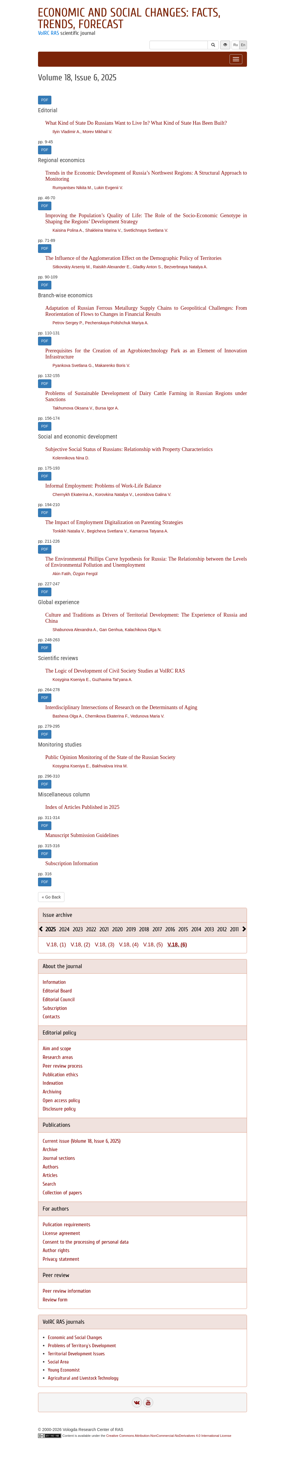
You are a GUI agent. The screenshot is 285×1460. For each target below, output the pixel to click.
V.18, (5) (153, 945)
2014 (196, 929)
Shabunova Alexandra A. (75, 629)
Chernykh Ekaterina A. (73, 494)
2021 (104, 929)
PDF (44, 100)
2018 (144, 929)
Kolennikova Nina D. (71, 458)
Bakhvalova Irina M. (110, 766)
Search (49, 1184)
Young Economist (64, 1370)
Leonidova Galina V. (153, 494)
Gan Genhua (110, 629)
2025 (51, 929)
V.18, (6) (177, 945)
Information (54, 982)
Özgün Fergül (85, 573)
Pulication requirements (66, 1225)
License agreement (61, 1233)
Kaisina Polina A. (68, 230)
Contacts (51, 1017)
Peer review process (62, 1066)
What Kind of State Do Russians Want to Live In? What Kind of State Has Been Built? (136, 123)
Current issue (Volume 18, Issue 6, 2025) (81, 1141)
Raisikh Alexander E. (111, 267)
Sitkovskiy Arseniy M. (72, 267)
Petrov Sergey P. (68, 322)
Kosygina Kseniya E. (71, 679)
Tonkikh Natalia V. (69, 531)
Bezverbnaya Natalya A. (185, 267)
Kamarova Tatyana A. (149, 531)
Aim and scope (57, 1049)
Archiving (52, 1092)
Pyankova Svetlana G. (73, 365)
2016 (170, 929)
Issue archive (57, 915)
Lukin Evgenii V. (108, 187)
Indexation (53, 1083)
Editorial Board (57, 991)
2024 (64, 929)
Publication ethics (60, 1075)
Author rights (56, 1250)
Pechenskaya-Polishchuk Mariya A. (117, 322)
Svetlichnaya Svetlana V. (146, 230)
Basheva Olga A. (68, 716)
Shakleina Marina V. (103, 230)
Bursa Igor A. (107, 408)
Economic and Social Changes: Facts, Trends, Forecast (129, 18)
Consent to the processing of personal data (86, 1242)
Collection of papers (62, 1193)
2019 (131, 929)
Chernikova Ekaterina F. (106, 716)
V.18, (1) (56, 945)
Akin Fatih (62, 573)
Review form (55, 1300)
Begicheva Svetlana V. (107, 531)
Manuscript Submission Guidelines (82, 835)
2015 (183, 929)
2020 (117, 929)
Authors (50, 1167)
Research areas (58, 1057)
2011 (234, 929)
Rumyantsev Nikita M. (72, 187)
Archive (50, 1149)
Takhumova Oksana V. (73, 408)
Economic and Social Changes (75, 1337)
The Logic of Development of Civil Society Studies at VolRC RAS (115, 671)
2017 (157, 929)
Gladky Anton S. (147, 267)
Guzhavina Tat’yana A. (112, 679)
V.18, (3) (104, 945)
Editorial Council (59, 1000)
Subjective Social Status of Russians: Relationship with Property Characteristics (129, 449)
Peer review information (67, 1291)
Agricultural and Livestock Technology (83, 1378)
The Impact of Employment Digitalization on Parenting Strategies (114, 522)
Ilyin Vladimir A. (66, 131)
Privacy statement (61, 1259)
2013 (209, 929)
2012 (222, 929)
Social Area (58, 1362)
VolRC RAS (48, 33)
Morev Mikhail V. (97, 131)
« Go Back (51, 897)
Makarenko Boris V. (112, 365)
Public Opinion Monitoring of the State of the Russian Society (110, 757)
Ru (235, 45)
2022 (91, 929)
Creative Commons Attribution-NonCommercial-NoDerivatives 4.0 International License (168, 1435)
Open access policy (61, 1100)
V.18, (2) (80, 945)
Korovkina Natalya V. (114, 494)
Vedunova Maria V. (148, 716)
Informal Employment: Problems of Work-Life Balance (103, 486)
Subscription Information (71, 863)
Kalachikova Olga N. (143, 629)
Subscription (55, 1008)
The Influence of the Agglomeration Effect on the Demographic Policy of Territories (133, 258)
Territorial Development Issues (76, 1353)
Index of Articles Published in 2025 (82, 807)
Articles (50, 1175)
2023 (78, 929)
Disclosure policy (59, 1109)
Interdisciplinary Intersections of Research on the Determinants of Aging (121, 707)
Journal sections (59, 1158)
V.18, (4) (128, 945)
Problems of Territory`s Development (82, 1345)
